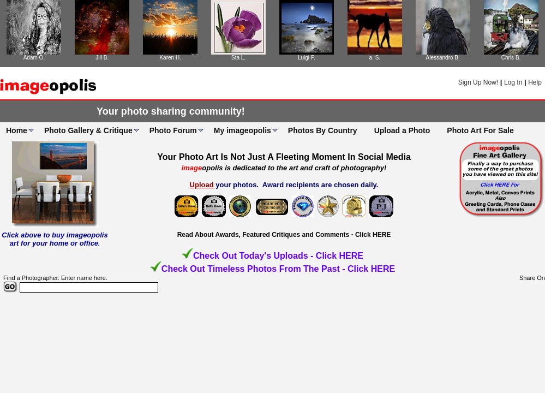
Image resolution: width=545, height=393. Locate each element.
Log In (513, 82)
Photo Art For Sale (480, 130)
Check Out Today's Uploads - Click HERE (278, 255)
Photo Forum (173, 130)
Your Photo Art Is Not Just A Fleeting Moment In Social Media (284, 157)
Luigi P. (306, 58)
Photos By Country (322, 130)
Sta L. (238, 58)
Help (535, 82)
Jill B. (102, 58)
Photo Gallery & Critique (88, 130)
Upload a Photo (402, 130)
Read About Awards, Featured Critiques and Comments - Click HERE (284, 235)
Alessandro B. (443, 58)
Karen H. (170, 58)
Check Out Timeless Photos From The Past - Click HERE (278, 268)
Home (16, 130)
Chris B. (511, 58)
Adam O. (34, 58)
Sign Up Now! (478, 82)
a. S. (375, 58)
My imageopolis (242, 130)
